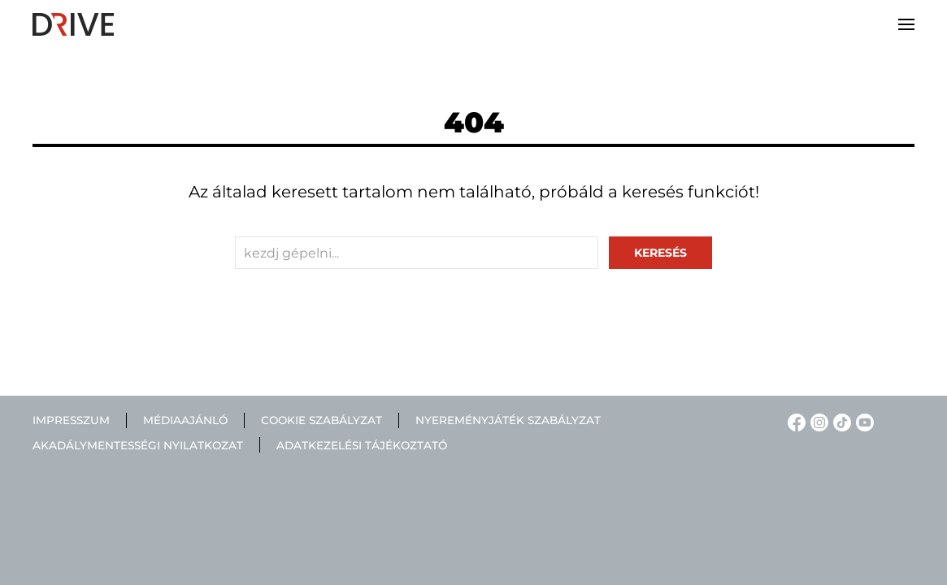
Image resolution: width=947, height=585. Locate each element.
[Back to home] (73, 24)
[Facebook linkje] (794, 421)
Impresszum (71, 420)
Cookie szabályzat (321, 420)
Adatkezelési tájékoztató (361, 445)
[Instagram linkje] (817, 421)
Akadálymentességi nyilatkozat (138, 445)
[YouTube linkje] (862, 421)
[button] (906, 24)
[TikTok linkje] (839, 421)
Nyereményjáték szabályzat (508, 420)
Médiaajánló (185, 420)
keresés (660, 252)
